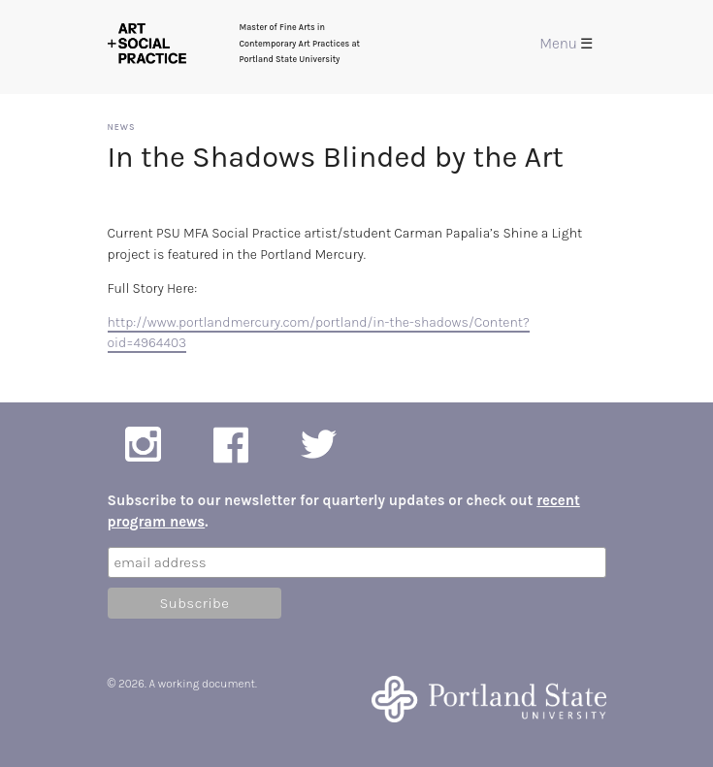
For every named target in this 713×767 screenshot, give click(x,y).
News (122, 127)
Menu (566, 43)
